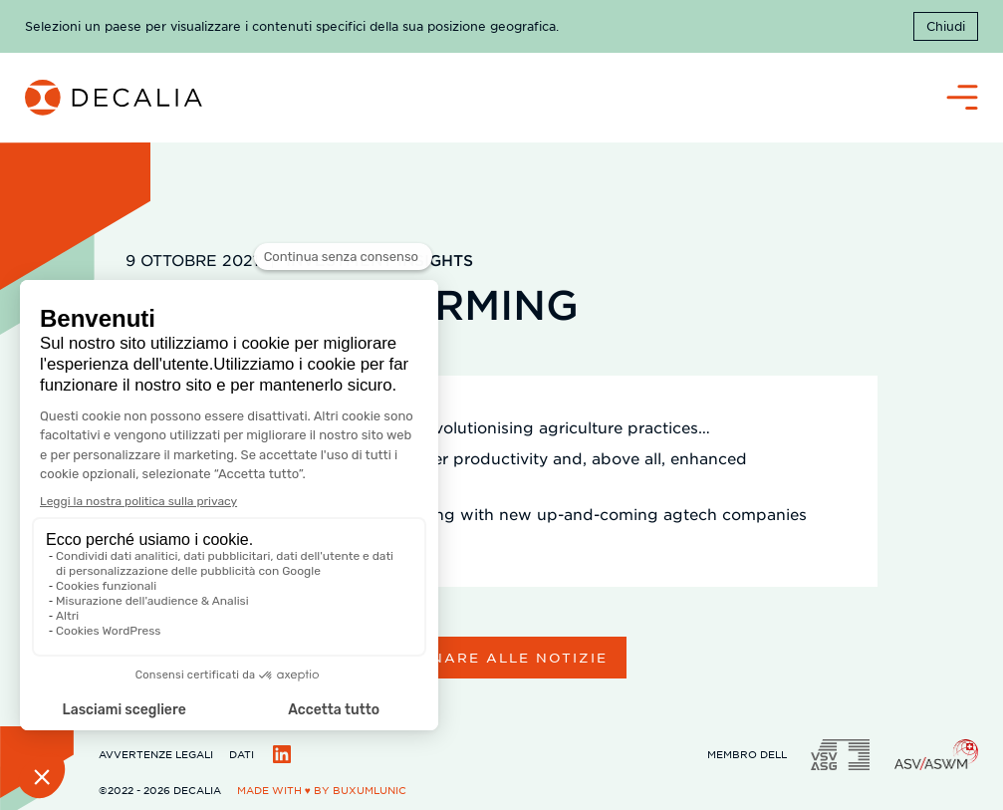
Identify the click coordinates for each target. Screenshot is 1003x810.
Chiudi (945, 26)
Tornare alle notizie (502, 657)
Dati (241, 753)
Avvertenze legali (156, 753)
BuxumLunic (369, 789)
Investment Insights (379, 259)
